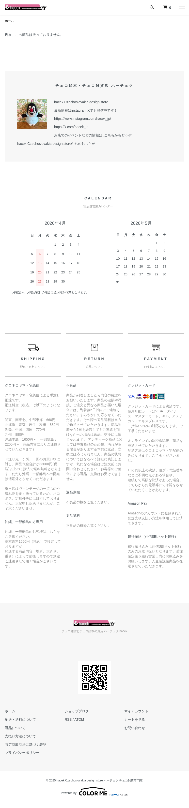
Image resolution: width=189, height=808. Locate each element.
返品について (15, 728)
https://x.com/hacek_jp (71, 127)
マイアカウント (136, 711)
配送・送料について (20, 719)
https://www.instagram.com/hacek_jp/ (82, 118)
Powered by (94, 791)
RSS (68, 719)
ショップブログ (77, 711)
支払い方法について (20, 736)
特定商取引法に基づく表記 (25, 745)
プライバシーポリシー (22, 753)
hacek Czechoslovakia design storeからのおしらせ (56, 144)
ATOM (79, 719)
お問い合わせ (134, 728)
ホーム (9, 21)
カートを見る (134, 719)
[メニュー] (181, 7)
